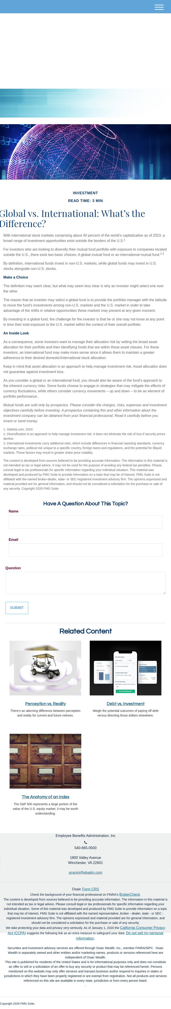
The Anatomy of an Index (45, 797)
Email (13, 540)
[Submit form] (16, 608)
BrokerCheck (129, 894)
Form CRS (90, 889)
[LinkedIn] (160, 33)
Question (13, 568)
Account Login (137, 33)
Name (13, 511)
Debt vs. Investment (126, 704)
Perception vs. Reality (45, 704)
